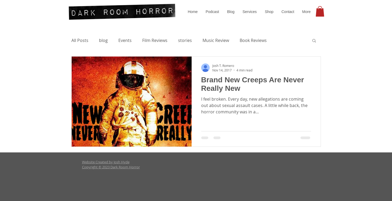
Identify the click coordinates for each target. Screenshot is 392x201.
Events (125, 40)
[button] (250, 11)
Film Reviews (154, 40)
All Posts (79, 40)
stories (185, 40)
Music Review (216, 40)
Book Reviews (253, 40)
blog (103, 40)
